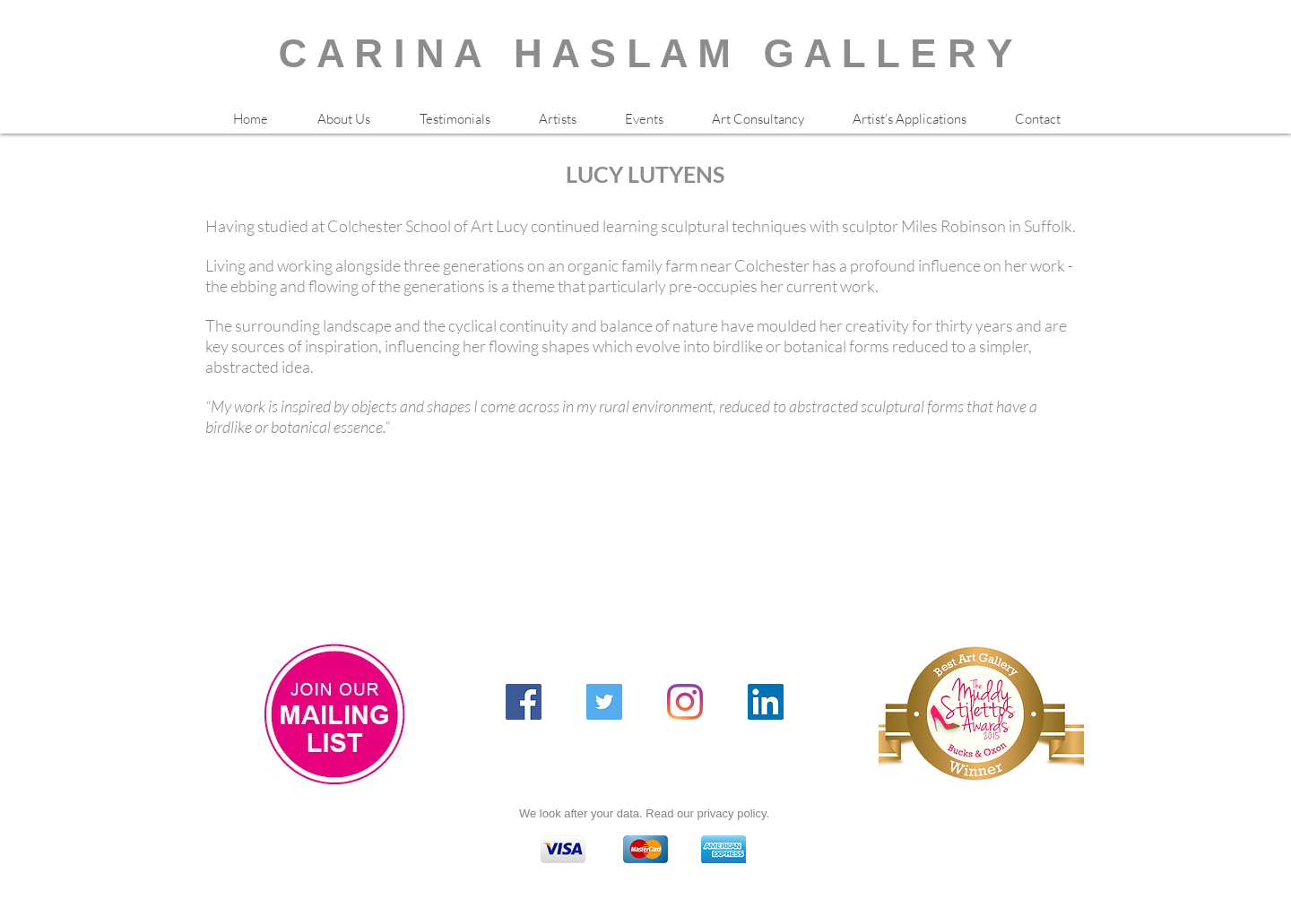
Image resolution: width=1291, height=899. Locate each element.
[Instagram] (685, 702)
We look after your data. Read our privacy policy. (644, 813)
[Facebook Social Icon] (524, 702)
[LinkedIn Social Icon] (766, 702)
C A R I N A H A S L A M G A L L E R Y (646, 53)
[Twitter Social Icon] (604, 702)
